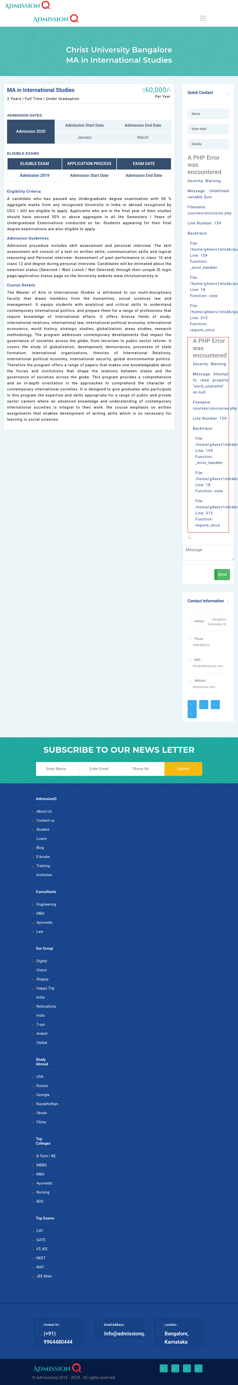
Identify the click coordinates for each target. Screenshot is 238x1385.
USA (40, 1076)
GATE (41, 1240)
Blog (40, 847)
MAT (40, 1267)
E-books (43, 856)
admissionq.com (204, 687)
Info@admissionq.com (129, 1334)
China (41, 1122)
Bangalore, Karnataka (177, 1338)
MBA (41, 913)
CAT (40, 1231)
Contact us (46, 820)
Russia (42, 1085)
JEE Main (44, 1276)
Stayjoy (43, 979)
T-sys (41, 1024)
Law (40, 931)
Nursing (43, 1192)
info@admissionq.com (208, 666)
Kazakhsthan (47, 1104)
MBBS (42, 1165)
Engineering (46, 904)
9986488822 (201, 645)
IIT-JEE (42, 1249)
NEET (41, 1258)
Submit (183, 769)
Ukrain (42, 1113)
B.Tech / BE (46, 1156)
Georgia (43, 1095)
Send (222, 574)
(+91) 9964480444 (58, 1338)
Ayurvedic (45, 922)
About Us (44, 811)
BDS (40, 1201)
